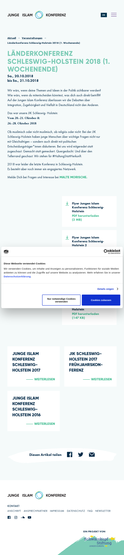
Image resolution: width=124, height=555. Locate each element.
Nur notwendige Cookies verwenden (61, 300)
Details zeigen (105, 289)
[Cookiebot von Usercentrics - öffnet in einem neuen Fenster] (106, 251)
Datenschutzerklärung (17, 276)
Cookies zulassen (101, 300)
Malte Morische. (73, 177)
